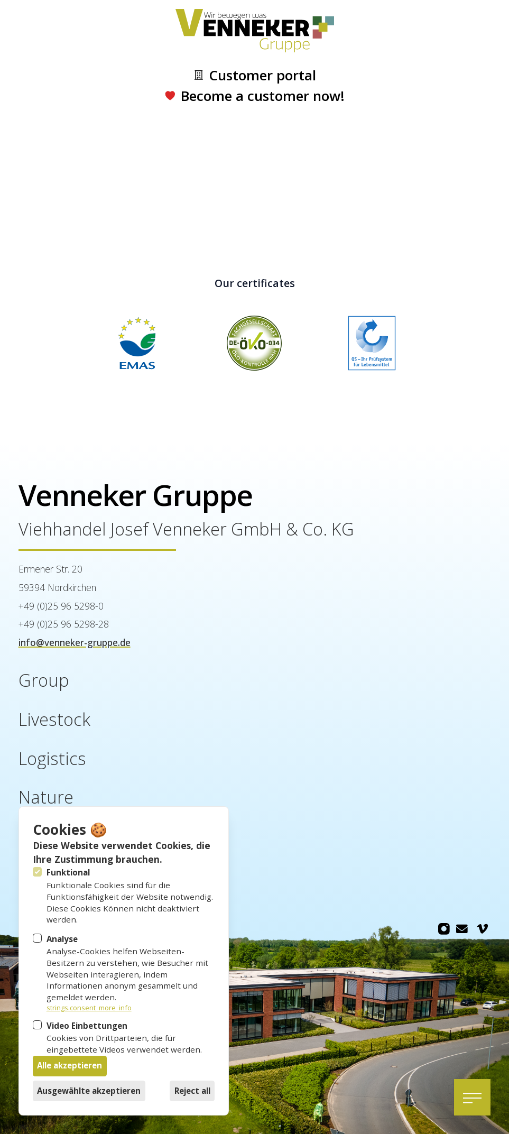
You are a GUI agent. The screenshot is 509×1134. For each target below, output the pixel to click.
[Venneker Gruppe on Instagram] (443, 929)
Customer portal (254, 75)
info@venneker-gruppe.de (74, 642)
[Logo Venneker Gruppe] (254, 31)
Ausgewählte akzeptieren (89, 1090)
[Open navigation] (472, 1097)
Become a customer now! (254, 96)
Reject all (192, 1090)
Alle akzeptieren (69, 1065)
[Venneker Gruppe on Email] (462, 929)
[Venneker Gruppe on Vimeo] (483, 929)
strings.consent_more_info (89, 1007)
